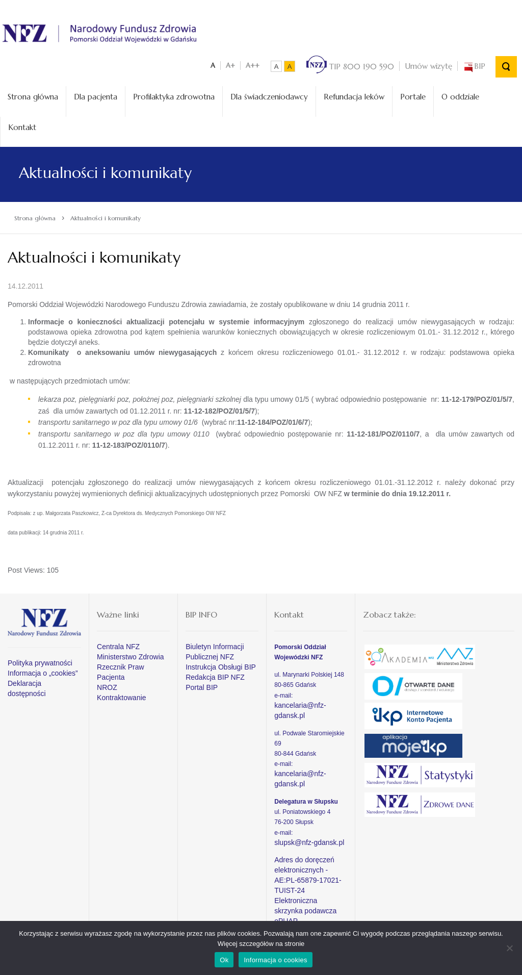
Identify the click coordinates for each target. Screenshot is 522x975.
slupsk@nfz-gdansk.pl (309, 840)
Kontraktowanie (121, 695)
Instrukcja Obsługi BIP (221, 665)
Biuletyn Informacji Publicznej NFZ (215, 649)
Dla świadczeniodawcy (269, 94)
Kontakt (22, 125)
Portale (413, 94)
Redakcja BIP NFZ (215, 675)
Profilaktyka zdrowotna (174, 94)
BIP (474, 64)
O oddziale (460, 94)
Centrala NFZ (118, 644)
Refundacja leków (354, 94)
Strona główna (33, 94)
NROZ (107, 685)
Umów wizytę (428, 64)
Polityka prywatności (40, 661)
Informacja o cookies (275, 960)
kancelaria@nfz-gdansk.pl (300, 708)
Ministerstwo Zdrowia (130, 655)
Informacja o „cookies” (43, 671)
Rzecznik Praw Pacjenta (120, 670)
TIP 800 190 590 (350, 64)
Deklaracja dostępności (27, 686)
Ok (224, 960)
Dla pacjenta (95, 94)
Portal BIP (202, 685)
